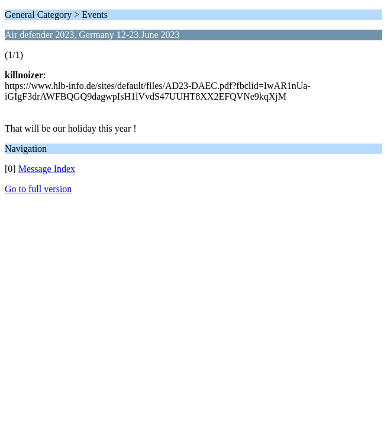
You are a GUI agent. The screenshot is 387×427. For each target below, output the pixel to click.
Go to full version (38, 189)
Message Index (46, 169)
